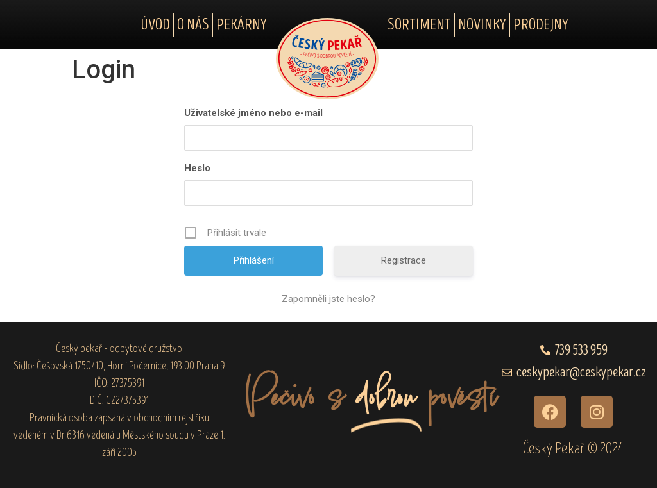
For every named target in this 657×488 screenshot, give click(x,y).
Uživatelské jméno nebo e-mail (253, 113)
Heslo (197, 168)
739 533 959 (581, 350)
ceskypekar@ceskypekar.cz (581, 372)
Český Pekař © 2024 (573, 448)
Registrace (403, 260)
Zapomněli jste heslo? (328, 299)
